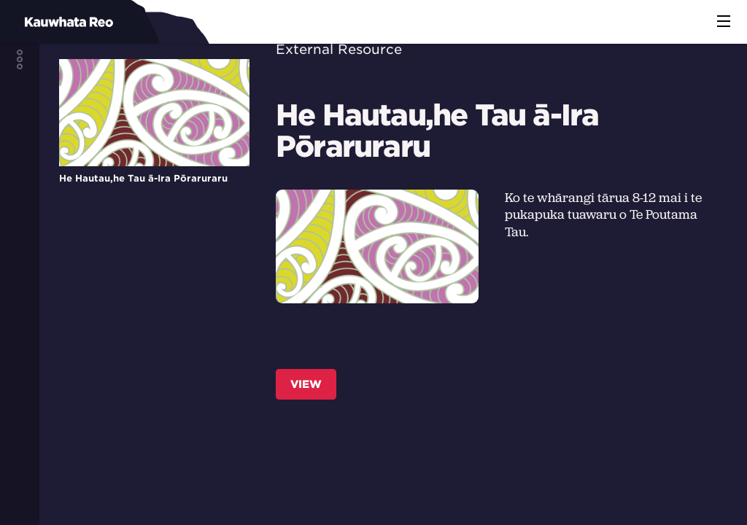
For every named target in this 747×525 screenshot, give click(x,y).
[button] (723, 21)
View (306, 384)
